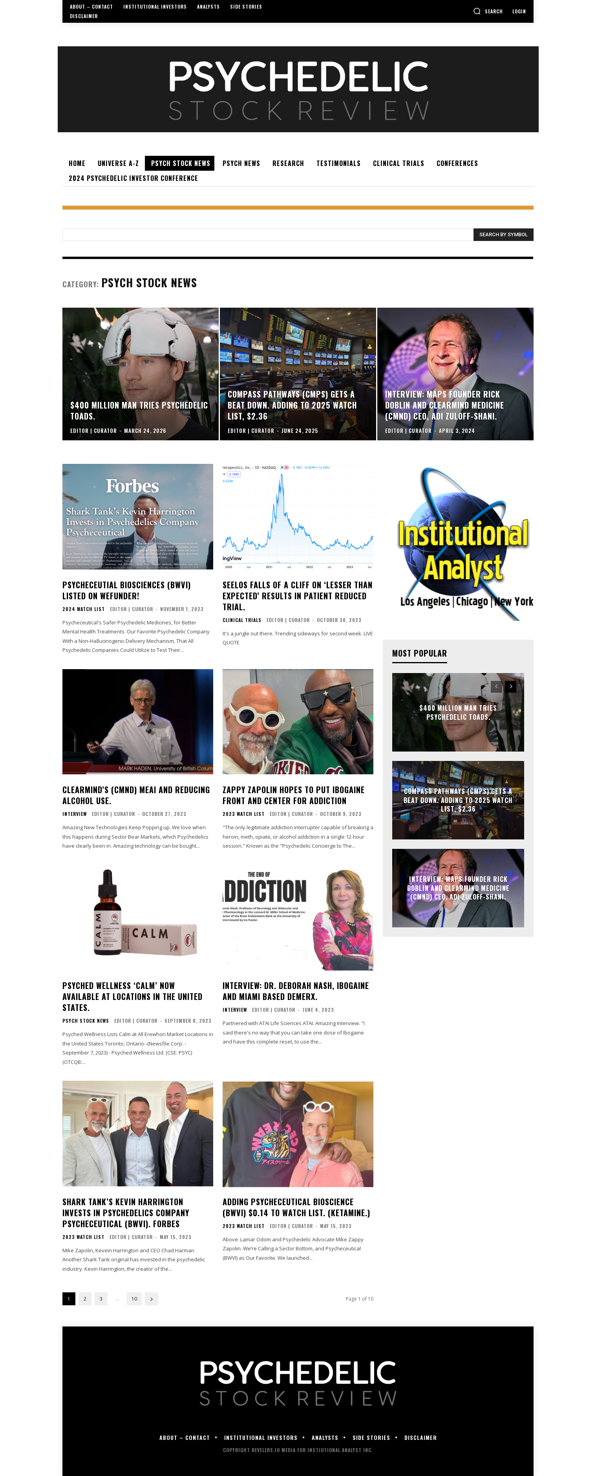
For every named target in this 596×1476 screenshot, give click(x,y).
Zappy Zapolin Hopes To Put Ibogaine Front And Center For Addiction (294, 795)
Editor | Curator (131, 609)
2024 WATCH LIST (83, 609)
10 (134, 1298)
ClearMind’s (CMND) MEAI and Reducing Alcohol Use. (136, 795)
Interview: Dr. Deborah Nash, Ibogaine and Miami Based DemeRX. (296, 991)
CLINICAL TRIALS (242, 620)
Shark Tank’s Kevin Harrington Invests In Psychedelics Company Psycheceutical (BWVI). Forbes (125, 1213)
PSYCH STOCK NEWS (85, 1020)
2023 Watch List (244, 814)
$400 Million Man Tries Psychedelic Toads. (458, 712)
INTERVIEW (74, 814)
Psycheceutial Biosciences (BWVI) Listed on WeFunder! (126, 590)
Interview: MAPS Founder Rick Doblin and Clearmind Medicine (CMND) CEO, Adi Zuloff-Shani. (458, 888)
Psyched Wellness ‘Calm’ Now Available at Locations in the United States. (132, 996)
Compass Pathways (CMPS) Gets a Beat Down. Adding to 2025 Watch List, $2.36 (458, 800)
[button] (488, 11)
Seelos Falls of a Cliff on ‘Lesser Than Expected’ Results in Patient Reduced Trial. (298, 596)
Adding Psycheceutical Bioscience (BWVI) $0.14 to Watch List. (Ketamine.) (296, 1207)
